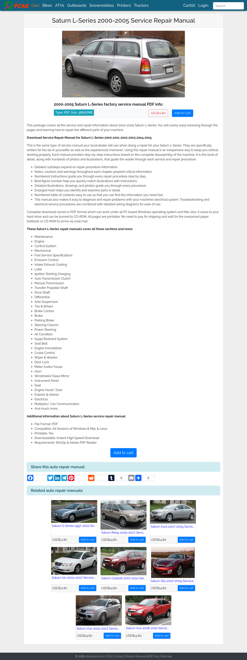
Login (203, 5)
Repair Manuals (136, 656)
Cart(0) (189, 5)
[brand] (16, 5)
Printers (124, 5)
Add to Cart (182, 113)
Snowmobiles (101, 5)
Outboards (76, 5)
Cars (35, 5)
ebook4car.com (95, 656)
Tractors (141, 5)
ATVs (59, 5)
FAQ (109, 656)
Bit (151, 656)
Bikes (47, 5)
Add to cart (123, 452)
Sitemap (166, 656)
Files (156, 656)
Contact (119, 656)
